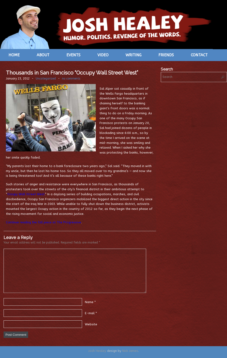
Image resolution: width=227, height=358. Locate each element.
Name (89, 302)
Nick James (130, 351)
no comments (71, 78)
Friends (166, 55)
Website (91, 324)
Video (103, 55)
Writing (133, 55)
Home (14, 55)
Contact (199, 55)
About (43, 55)
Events (73, 55)
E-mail (90, 313)
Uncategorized (46, 78)
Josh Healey (97, 351)
